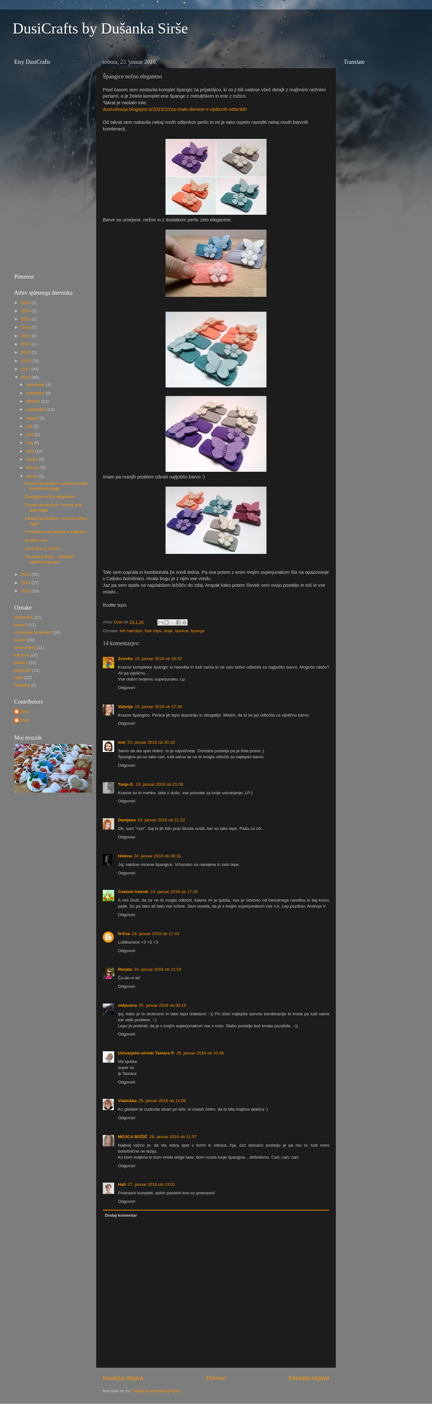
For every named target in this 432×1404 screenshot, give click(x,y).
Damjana (127, 820)
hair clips (153, 630)
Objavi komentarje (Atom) (156, 1391)
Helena (125, 856)
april (30, 451)
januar (32, 476)
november (36, 393)
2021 (26, 335)
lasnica (181, 630)
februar (33, 467)
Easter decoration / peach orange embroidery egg (56, 486)
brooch (20, 624)
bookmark (23, 617)
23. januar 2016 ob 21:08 (159, 784)
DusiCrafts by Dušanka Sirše (100, 28)
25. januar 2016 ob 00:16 (162, 1005)
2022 (26, 327)
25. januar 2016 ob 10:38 (200, 1053)
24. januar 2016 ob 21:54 (157, 969)
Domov (216, 1378)
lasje (168, 630)
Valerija (125, 706)
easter (20, 640)
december (36, 384)
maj (30, 442)
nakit (18, 677)
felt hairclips (131, 630)
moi (122, 742)
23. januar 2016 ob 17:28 (158, 706)
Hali (122, 1184)
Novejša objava (122, 1378)
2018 (26, 360)
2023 (26, 319)
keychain (22, 670)
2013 (26, 591)
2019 (26, 352)
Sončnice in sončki (42, 548)
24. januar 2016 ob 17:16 (174, 891)
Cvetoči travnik (133, 891)
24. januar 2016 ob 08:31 (157, 856)
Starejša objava (309, 1378)
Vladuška (127, 1100)
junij (30, 434)
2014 (26, 582)
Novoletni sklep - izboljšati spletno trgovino (49, 559)
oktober (33, 401)
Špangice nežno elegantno (50, 496)
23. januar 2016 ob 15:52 (158, 658)
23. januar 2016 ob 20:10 (151, 742)
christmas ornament (33, 632)
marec (32, 459)
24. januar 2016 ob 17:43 (155, 933)
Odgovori (126, 687)
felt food (21, 655)
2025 (26, 311)
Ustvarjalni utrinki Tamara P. (146, 1053)
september (36, 409)
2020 (26, 344)
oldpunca (127, 1005)
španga (197, 630)
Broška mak (36, 540)
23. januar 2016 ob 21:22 (161, 820)
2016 (26, 377)
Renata (125, 969)
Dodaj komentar (121, 1215)
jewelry (20, 662)
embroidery (25, 647)
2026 (26, 302)
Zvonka (125, 658)
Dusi (24, 711)
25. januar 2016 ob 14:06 (162, 1100)
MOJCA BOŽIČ (133, 1136)
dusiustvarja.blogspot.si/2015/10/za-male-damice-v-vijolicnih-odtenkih (175, 109)
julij (29, 426)
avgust (33, 418)
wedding (22, 685)
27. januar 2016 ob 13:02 (151, 1184)
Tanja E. (126, 784)
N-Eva (124, 933)
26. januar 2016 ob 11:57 (173, 1136)
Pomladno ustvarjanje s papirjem (56, 531)
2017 (26, 369)
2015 (26, 574)
